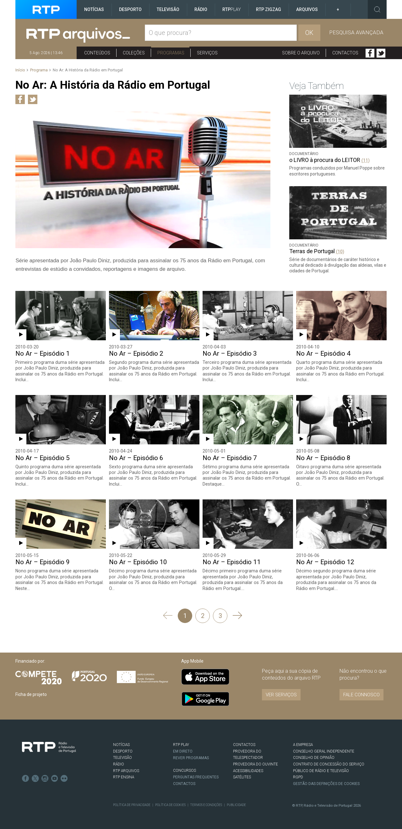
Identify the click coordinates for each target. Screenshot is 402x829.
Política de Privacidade (131, 804)
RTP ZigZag (268, 9)
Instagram (44, 777)
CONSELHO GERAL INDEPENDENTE (323, 750)
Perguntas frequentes (196, 776)
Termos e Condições (205, 804)
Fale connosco (361, 694)
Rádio (200, 9)
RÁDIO (118, 763)
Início (20, 70)
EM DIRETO (183, 750)
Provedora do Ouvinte (255, 763)
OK (309, 32)
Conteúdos (97, 52)
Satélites (242, 776)
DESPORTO (123, 750)
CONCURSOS (184, 770)
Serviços (207, 52)
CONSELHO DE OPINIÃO (313, 757)
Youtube (53, 777)
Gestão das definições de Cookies (326, 783)
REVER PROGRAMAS (191, 757)
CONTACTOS (244, 744)
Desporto (130, 9)
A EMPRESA (303, 744)
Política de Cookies (170, 804)
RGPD (298, 776)
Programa (39, 70)
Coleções (134, 52)
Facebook (370, 53)
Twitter (381, 53)
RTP (231, 9)
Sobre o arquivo (301, 52)
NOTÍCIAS (121, 744)
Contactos (345, 52)
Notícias (94, 9)
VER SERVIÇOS (281, 694)
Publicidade (235, 804)
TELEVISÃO (122, 757)
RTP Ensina (123, 776)
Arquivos (307, 9)
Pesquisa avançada (356, 32)
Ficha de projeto (31, 693)
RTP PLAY (181, 744)
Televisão (168, 9)
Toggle (377, 9)
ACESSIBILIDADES (248, 770)
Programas (170, 52)
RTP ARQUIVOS (126, 770)
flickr (63, 777)
